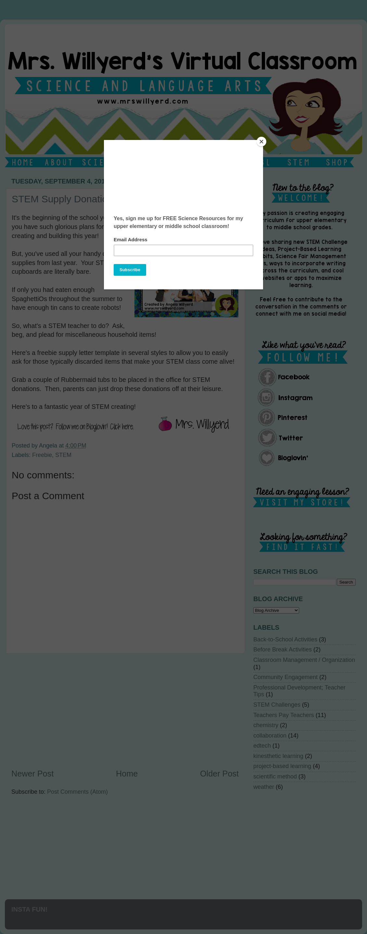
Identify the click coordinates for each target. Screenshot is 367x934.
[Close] (261, 141)
